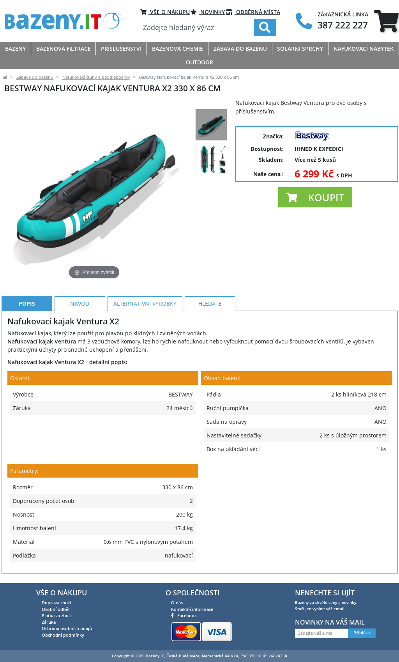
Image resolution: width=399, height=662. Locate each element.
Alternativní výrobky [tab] (145, 303)
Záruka (49, 622)
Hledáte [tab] (210, 303)
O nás (177, 602)
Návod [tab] (79, 303)
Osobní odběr (56, 609)
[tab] (386, 20)
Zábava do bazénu (34, 77)
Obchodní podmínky (63, 635)
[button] (315, 197)
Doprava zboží (56, 602)
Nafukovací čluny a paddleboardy (96, 77)
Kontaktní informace (192, 609)
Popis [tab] (27, 303)
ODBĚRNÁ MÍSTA (253, 12)
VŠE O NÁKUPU (165, 12)
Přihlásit (361, 632)
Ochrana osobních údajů (67, 628)
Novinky (208, 12)
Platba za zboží (57, 615)
